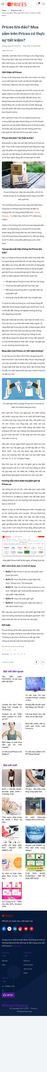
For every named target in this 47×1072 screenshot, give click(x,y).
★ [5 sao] (24, 653)
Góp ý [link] (4, 965)
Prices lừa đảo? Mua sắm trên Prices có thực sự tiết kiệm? (21, 14)
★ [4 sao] (21, 653)
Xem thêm (16, 946)
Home (4, 10)
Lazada (37, 212)
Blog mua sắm (16, 10)
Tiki (11, 216)
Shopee (5, 216)
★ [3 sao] (18, 653)
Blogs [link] (25, 973)
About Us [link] (27, 961)
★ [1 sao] (11, 653)
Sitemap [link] (5, 961)
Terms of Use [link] (28, 969)
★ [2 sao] (14, 653)
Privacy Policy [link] (28, 965)
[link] (16, 4)
